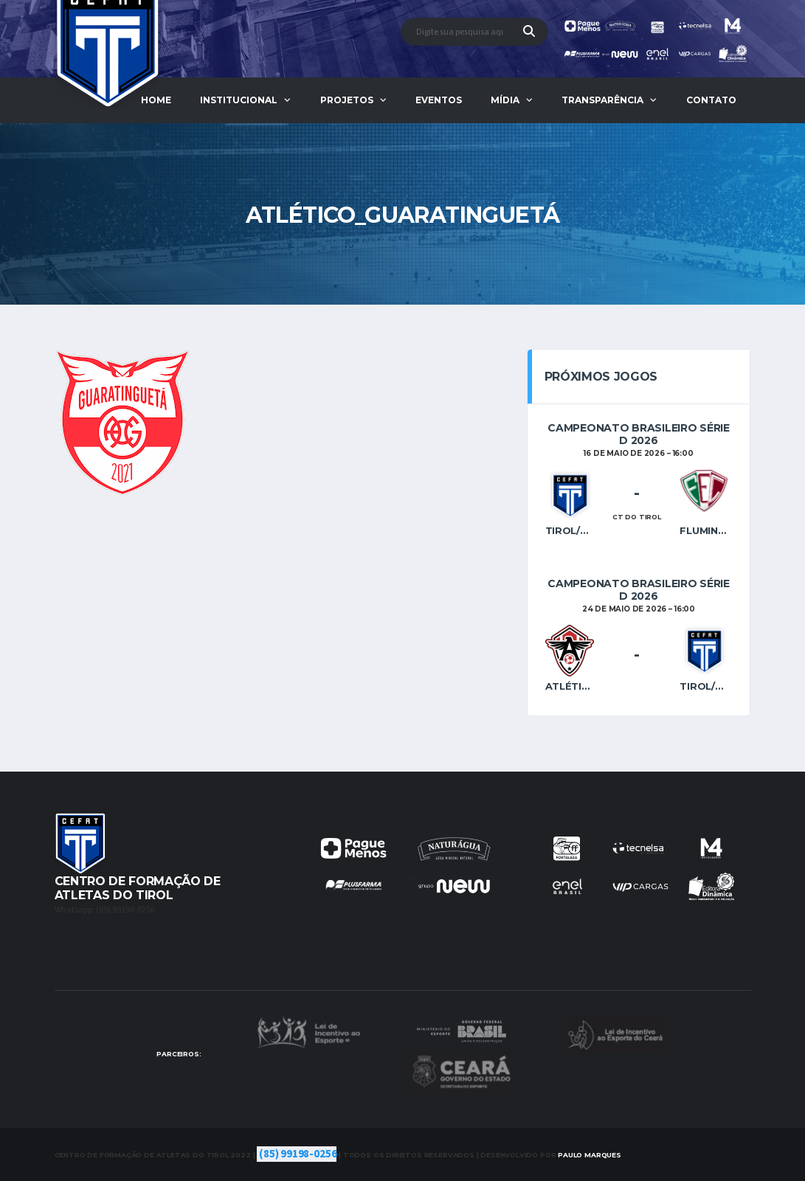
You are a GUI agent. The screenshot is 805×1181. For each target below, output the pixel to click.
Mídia (505, 99)
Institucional (238, 99)
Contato (711, 99)
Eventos (438, 99)
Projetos (346, 99)
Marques (589, 1155)
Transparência (602, 99)
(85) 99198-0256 (297, 1154)
